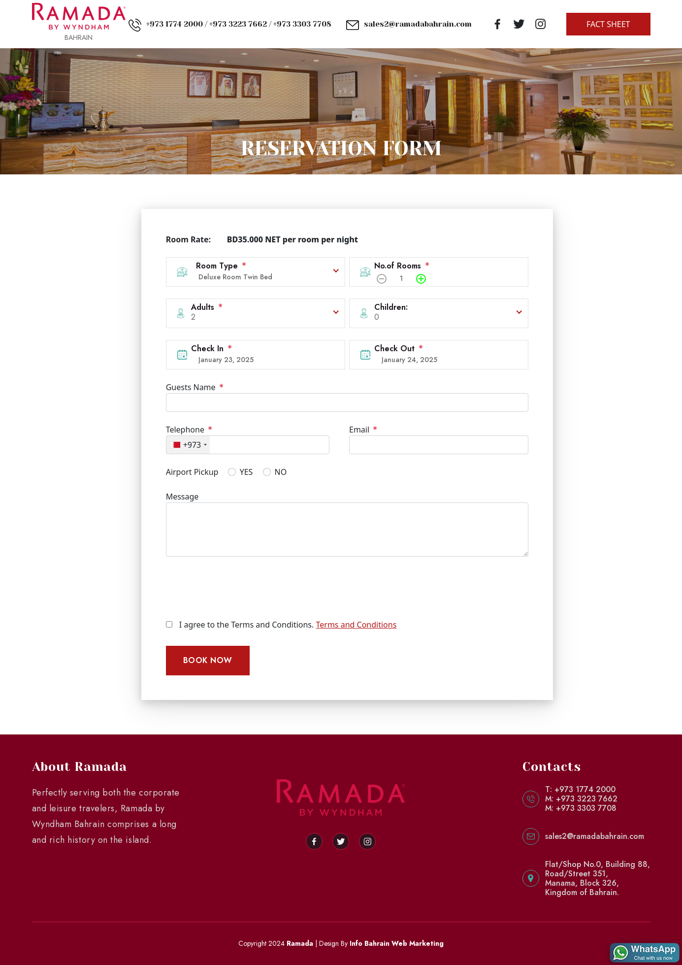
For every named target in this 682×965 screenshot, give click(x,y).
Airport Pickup (192, 471)
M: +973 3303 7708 (581, 808)
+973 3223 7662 (238, 24)
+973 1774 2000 (174, 24)
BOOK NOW (207, 660)
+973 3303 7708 (302, 24)
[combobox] (188, 445)
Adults (207, 307)
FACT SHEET (608, 24)
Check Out (398, 348)
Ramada (300, 943)
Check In (211, 348)
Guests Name (195, 387)
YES (246, 471)
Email (363, 429)
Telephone (189, 429)
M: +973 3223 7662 (581, 798)
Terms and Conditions (356, 624)
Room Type (221, 265)
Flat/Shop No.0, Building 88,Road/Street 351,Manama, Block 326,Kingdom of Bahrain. (597, 878)
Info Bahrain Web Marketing (397, 943)
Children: (391, 307)
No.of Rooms (401, 265)
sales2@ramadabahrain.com (418, 24)
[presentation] (241, 587)
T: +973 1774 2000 (580, 789)
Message (182, 496)
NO (281, 471)
